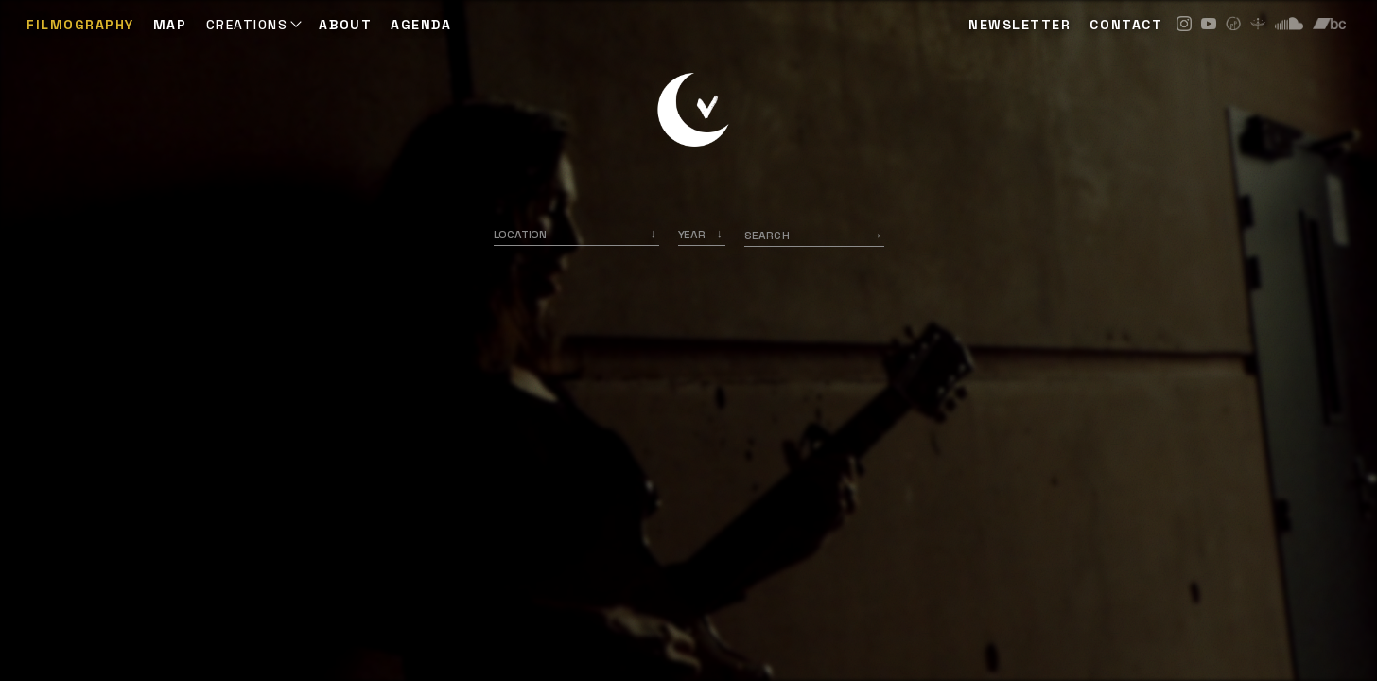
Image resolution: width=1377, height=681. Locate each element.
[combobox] (576, 234)
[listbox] (701, 234)
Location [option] (521, 234)
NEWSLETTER (1019, 24)
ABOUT (345, 24)
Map (170, 24)
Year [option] (692, 234)
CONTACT (1125, 24)
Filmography (80, 24)
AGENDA (421, 24)
